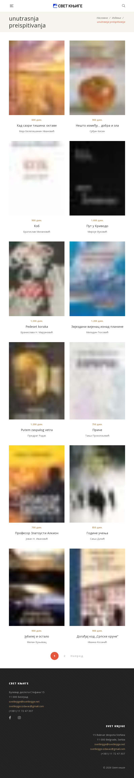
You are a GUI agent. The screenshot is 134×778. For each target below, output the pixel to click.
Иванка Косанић (97, 642)
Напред (77, 656)
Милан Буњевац (37, 642)
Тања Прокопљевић (97, 435)
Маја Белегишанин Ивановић (36, 131)
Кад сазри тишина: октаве (37, 125)
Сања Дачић (97, 538)
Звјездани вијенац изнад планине (97, 327)
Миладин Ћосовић (97, 332)
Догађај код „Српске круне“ (97, 636)
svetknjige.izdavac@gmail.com (26, 706)
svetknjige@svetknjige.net (24, 701)
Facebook (10, 717)
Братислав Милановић (36, 231)
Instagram (19, 717)
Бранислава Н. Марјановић (37, 332)
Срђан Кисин (97, 131)
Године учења (97, 533)
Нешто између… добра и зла (97, 125)
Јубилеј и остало (37, 636)
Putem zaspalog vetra (37, 430)
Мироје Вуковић (97, 231)
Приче (97, 430)
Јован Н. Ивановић (37, 538)
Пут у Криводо (97, 226)
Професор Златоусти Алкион (36, 533)
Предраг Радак (36, 435)
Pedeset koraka (37, 327)
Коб (37, 226)
